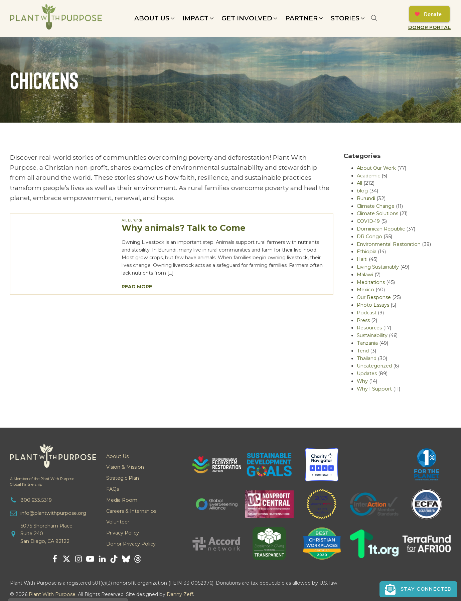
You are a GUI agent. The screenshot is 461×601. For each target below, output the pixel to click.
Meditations (371, 282)
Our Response (374, 297)
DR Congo (369, 237)
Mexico (365, 290)
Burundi (135, 220)
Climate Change (376, 206)
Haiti (362, 259)
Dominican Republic (381, 229)
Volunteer (117, 522)
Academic (368, 176)
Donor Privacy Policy (131, 544)
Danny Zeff (180, 594)
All (124, 220)
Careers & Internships (131, 511)
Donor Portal (429, 27)
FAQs (112, 489)
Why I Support (374, 389)
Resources (369, 328)
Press (363, 320)
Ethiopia (366, 252)
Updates (367, 373)
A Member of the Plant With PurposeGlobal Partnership (42, 482)
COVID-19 (368, 221)
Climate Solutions (377, 213)
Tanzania (367, 343)
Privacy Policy (122, 533)
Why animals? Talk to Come (184, 227)
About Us (117, 456)
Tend (363, 351)
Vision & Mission (125, 467)
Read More (137, 287)
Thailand (366, 358)
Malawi (365, 275)
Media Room (121, 500)
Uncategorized (374, 366)
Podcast (366, 313)
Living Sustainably (378, 267)
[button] (155, 18)
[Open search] (374, 18)
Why (362, 381)
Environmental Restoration (389, 244)
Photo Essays (373, 305)
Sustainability (372, 335)
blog (362, 191)
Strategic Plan (122, 478)
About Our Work (376, 168)
